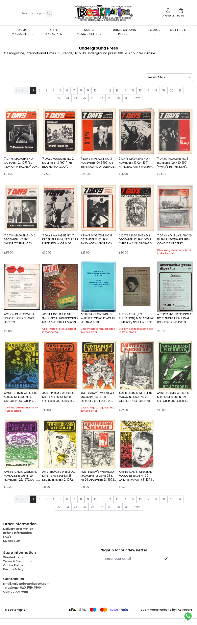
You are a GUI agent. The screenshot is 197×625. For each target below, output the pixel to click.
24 (76, 98)
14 (125, 90)
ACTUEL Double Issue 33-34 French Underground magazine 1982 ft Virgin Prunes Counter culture (60, 318)
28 (109, 98)
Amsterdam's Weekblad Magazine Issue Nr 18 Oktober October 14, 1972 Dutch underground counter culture (59, 397)
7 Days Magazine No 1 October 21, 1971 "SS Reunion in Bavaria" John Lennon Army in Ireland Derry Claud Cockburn (21, 163)
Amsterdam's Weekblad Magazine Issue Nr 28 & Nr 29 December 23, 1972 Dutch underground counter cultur (97, 476)
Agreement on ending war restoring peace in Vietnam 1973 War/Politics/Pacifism (98, 318)
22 (59, 98)
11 (102, 90)
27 (101, 98)
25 (84, 98)
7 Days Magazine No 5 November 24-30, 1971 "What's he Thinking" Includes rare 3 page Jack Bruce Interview (172, 163)
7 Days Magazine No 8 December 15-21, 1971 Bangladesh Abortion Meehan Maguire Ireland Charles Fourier (98, 239)
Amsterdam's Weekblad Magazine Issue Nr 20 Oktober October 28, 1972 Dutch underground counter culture (136, 397)
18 (156, 90)
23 (67, 98)
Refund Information (17, 533)
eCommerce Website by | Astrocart (166, 610)
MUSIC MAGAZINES (22, 32)
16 (140, 90)
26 (92, 98)
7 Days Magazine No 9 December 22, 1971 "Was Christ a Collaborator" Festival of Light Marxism (137, 239)
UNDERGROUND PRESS (124, 32)
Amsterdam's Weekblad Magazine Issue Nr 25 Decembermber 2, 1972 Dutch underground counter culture (59, 476)
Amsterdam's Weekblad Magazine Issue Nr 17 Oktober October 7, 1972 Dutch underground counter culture (21, 397)
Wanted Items (13, 557)
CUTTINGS (178, 31)
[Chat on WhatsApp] (188, 616)
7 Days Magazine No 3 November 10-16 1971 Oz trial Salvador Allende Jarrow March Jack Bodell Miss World (97, 163)
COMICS (153, 31)
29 (118, 98)
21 (180, 90)
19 (163, 90)
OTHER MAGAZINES (55, 32)
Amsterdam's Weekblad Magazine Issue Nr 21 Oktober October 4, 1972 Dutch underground (173, 397)
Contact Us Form (15, 592)
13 (117, 90)
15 (133, 90)
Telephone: (22, 588)
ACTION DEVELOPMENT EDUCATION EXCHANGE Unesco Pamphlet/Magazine (19, 318)
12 (110, 90)
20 (171, 90)
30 (127, 98)
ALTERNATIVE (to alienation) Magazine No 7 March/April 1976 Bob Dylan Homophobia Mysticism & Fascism (137, 318)
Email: (26, 584)
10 (95, 90)
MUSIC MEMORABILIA (89, 32)
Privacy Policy (13, 569)
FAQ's (7, 537)
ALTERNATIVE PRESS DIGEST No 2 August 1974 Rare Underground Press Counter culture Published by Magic (175, 318)
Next (137, 98)
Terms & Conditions (17, 561)
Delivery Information (18, 529)
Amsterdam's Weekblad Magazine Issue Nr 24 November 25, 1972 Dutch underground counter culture (22, 476)
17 (148, 90)
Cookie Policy (13, 565)
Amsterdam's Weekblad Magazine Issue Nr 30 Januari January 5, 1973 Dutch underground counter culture (135, 476)
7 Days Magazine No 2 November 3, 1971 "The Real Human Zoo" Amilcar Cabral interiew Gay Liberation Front (59, 163)
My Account (11, 541)
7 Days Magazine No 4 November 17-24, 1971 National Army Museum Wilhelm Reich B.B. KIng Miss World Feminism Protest (135, 163)
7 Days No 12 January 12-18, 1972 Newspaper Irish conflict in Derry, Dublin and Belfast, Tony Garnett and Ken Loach (175, 239)
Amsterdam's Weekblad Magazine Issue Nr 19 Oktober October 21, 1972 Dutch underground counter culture (97, 397)
